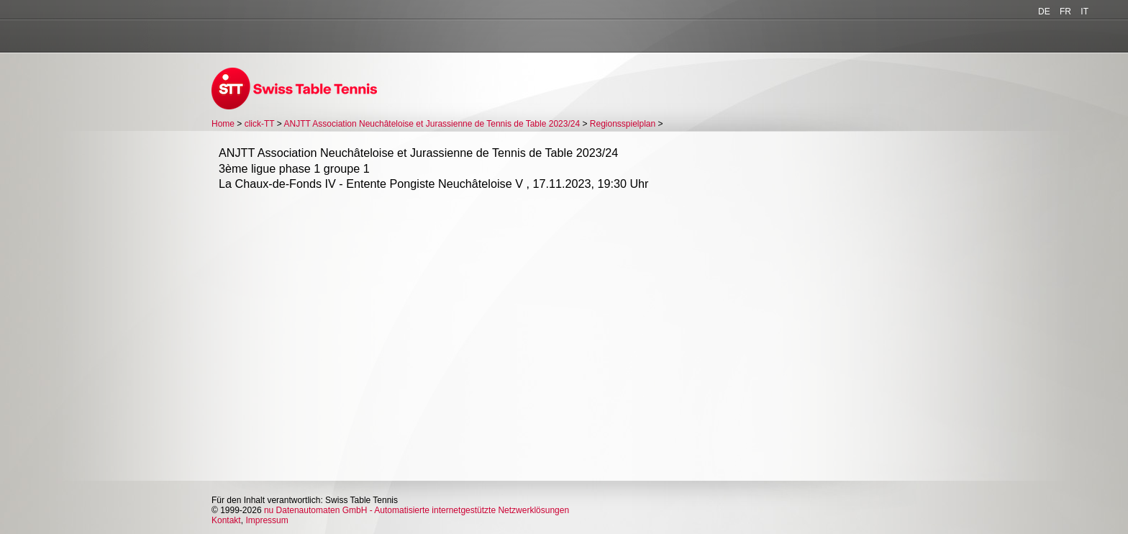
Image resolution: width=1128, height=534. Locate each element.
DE (1044, 11)
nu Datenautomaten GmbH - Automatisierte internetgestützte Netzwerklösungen (416, 510)
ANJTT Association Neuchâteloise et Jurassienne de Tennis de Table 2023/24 (432, 124)
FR (1065, 11)
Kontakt (226, 520)
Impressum (266, 520)
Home (223, 124)
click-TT (260, 124)
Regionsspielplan (622, 124)
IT (1084, 11)
